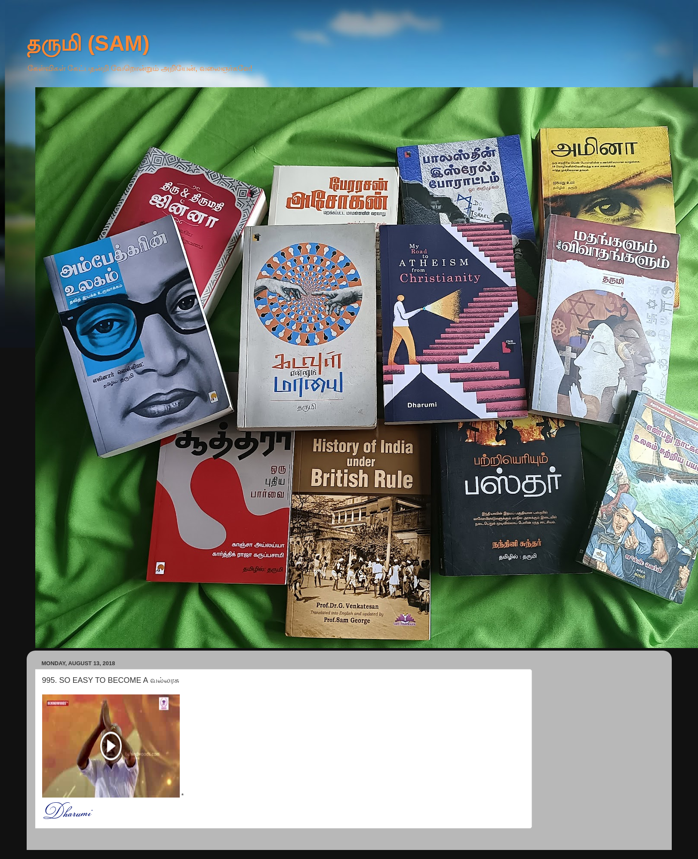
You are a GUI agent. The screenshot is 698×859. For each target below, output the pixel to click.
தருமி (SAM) (88, 43)
